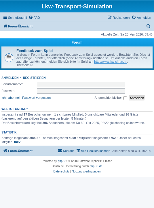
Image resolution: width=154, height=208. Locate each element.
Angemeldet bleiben (110, 98)
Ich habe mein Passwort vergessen (26, 97)
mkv (17, 142)
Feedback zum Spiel (34, 51)
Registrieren (34, 77)
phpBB (62, 161)
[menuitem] (34, 17)
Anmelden (10, 77)
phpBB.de (96, 166)
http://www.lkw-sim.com (110, 61)
